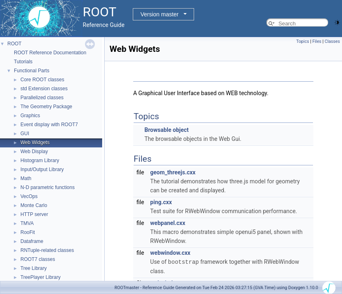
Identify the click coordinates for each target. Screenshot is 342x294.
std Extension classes (43, 88)
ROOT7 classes (37, 259)
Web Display (34, 151)
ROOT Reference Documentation (50, 53)
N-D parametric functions (47, 187)
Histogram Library (39, 160)
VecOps (29, 196)
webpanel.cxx (168, 223)
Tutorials (23, 62)
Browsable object (166, 130)
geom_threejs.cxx (173, 172)
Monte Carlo (33, 205)
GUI (24, 133)
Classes (332, 41)
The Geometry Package (46, 106)
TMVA (27, 223)
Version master (160, 14)
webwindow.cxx (170, 252)
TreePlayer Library (40, 277)
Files (316, 41)
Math (25, 178)
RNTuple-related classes (47, 250)
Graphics (30, 115)
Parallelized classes (41, 97)
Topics (302, 41)
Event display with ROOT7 (49, 124)
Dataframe (31, 241)
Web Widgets (34, 142)
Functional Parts (31, 71)
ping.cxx (161, 202)
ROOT (14, 44)
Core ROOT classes (42, 79)
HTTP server (34, 214)
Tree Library (33, 268)
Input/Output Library (42, 169)
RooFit (27, 232)
